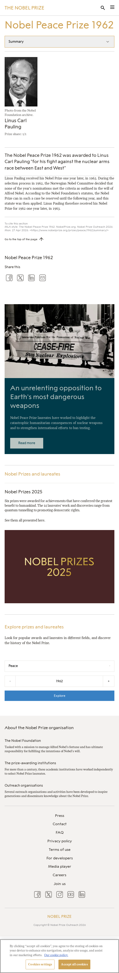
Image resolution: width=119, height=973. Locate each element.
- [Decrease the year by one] (10, 681)
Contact (60, 824)
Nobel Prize (59, 916)
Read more (26, 443)
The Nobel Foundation (23, 741)
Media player (59, 866)
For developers (59, 858)
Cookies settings (40, 964)
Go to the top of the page (21, 239)
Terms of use (59, 849)
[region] (59, 956)
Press (59, 815)
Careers (59, 875)
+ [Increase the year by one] (109, 681)
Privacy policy (59, 841)
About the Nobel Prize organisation (39, 727)
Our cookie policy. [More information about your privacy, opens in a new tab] (56, 955)
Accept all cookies (74, 964)
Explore (59, 695)
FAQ (60, 832)
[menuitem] (59, 815)
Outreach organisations (24, 785)
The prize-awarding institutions (30, 763)
